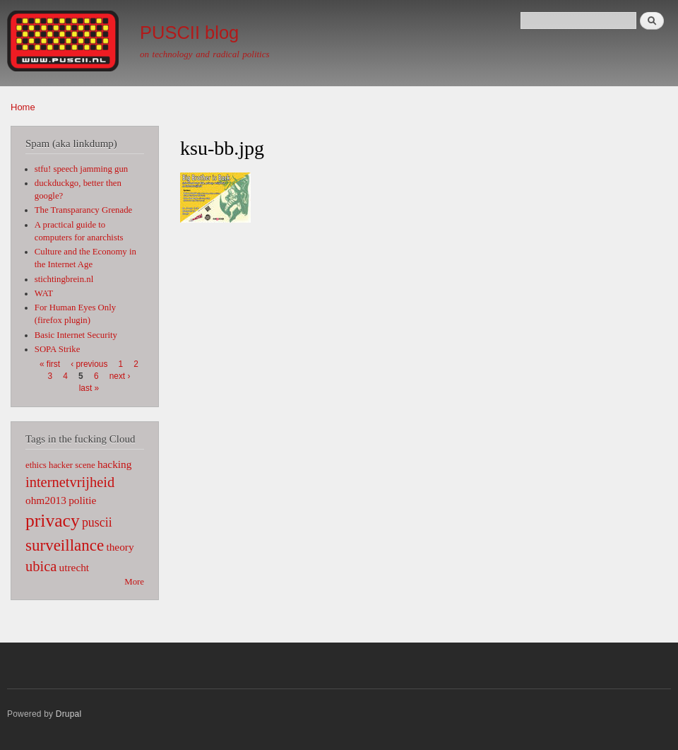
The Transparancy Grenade (83, 210)
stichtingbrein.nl (64, 279)
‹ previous (89, 364)
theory (119, 547)
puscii (97, 522)
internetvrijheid (69, 482)
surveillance (64, 545)
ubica (40, 566)
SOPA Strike (58, 349)
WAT (44, 293)
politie (82, 500)
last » (89, 388)
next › (120, 376)
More (134, 582)
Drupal (69, 714)
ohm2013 (45, 500)
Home (23, 107)
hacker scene (72, 465)
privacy (52, 520)
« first (50, 364)
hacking (114, 464)
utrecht (74, 567)
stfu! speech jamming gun (81, 169)
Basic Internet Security (76, 335)
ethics (36, 465)
